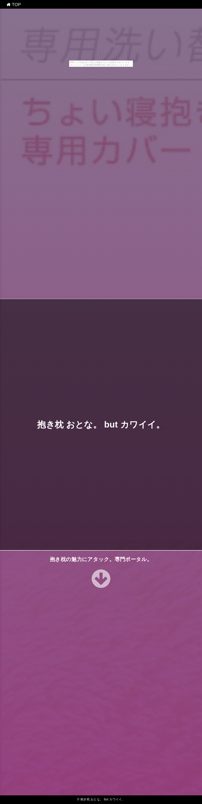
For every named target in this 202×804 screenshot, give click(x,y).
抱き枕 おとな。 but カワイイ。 (101, 424)
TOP (14, 4)
